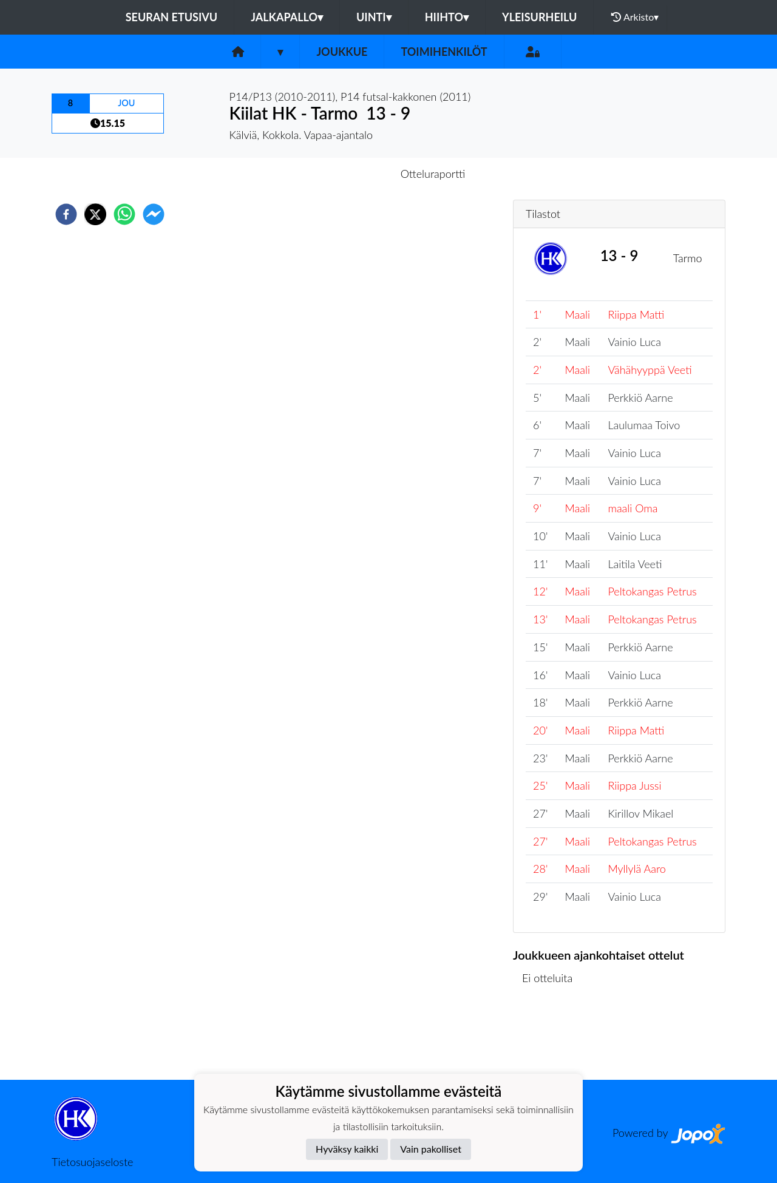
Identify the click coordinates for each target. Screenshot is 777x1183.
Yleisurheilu (539, 17)
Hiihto (447, 17)
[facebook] (66, 214)
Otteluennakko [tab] (346, 173)
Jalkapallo (287, 17)
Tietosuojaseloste (92, 1161)
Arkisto (635, 17)
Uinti (374, 17)
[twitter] (95, 214)
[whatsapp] (124, 214)
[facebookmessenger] (154, 214)
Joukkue (341, 51)
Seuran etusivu (172, 17)
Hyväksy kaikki (347, 1148)
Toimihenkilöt (444, 51)
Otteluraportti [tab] (433, 173)
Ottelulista (552, 1039)
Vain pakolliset (430, 1148)
